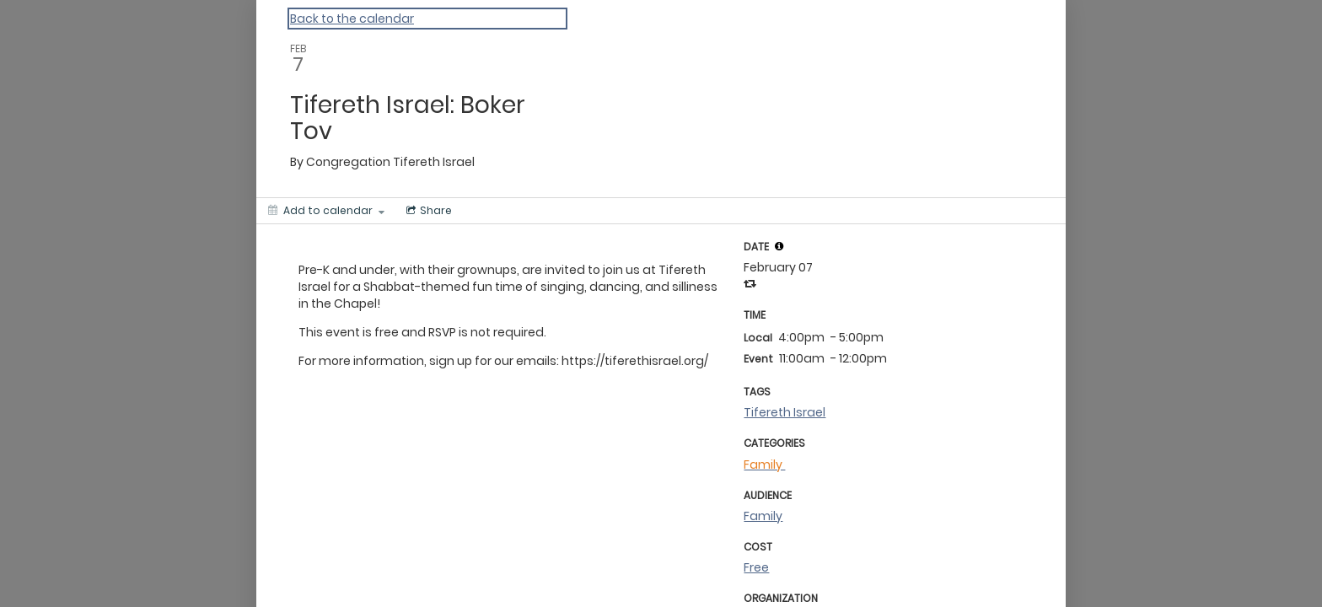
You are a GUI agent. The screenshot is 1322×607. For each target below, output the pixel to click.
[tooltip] (779, 246)
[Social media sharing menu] (427, 210)
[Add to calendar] (326, 210)
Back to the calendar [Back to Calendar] (352, 18)
